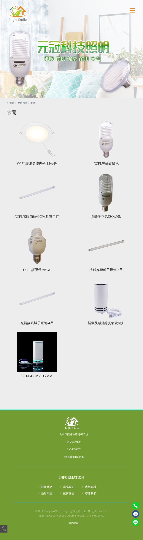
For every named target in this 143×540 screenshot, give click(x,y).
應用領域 (22, 103)
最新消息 (46, 493)
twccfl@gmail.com (74, 456)
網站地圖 (73, 523)
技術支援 (68, 493)
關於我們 (46, 487)
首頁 (11, 103)
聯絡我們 (90, 493)
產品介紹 (68, 487)
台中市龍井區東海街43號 (73, 434)
